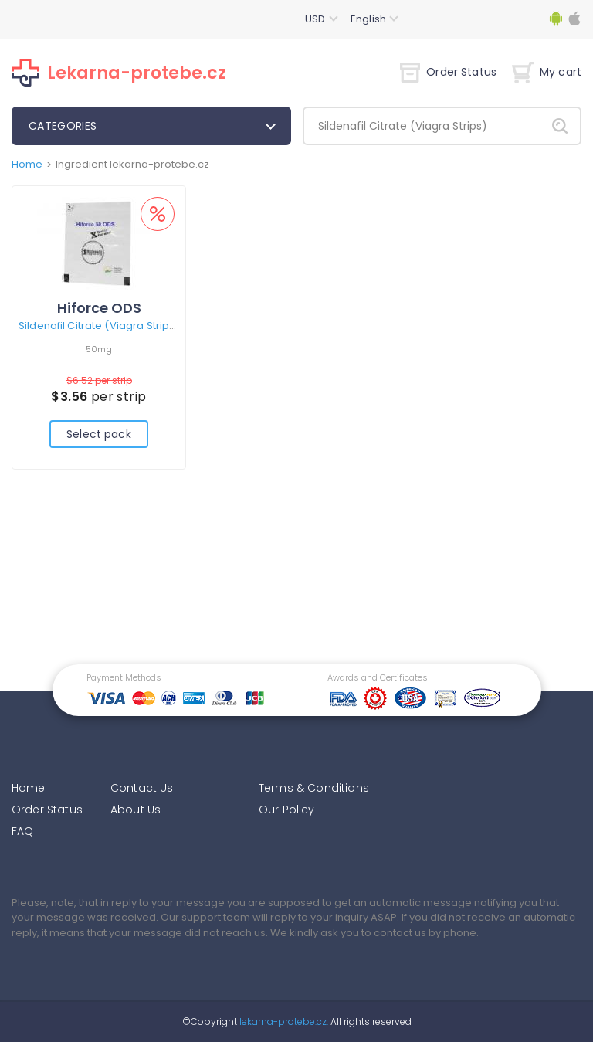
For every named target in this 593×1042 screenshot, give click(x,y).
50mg (99, 349)
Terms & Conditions (314, 788)
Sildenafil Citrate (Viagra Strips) (99, 325)
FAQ (22, 831)
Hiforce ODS (99, 307)
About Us (135, 809)
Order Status (448, 72)
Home (27, 164)
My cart (546, 72)
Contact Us (142, 788)
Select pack (98, 434)
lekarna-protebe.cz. (282, 1021)
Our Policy (287, 809)
